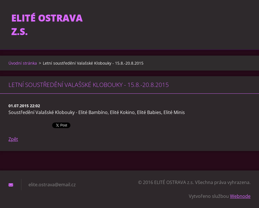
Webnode (240, 196)
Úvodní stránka (22, 63)
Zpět (13, 139)
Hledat (244, 16)
